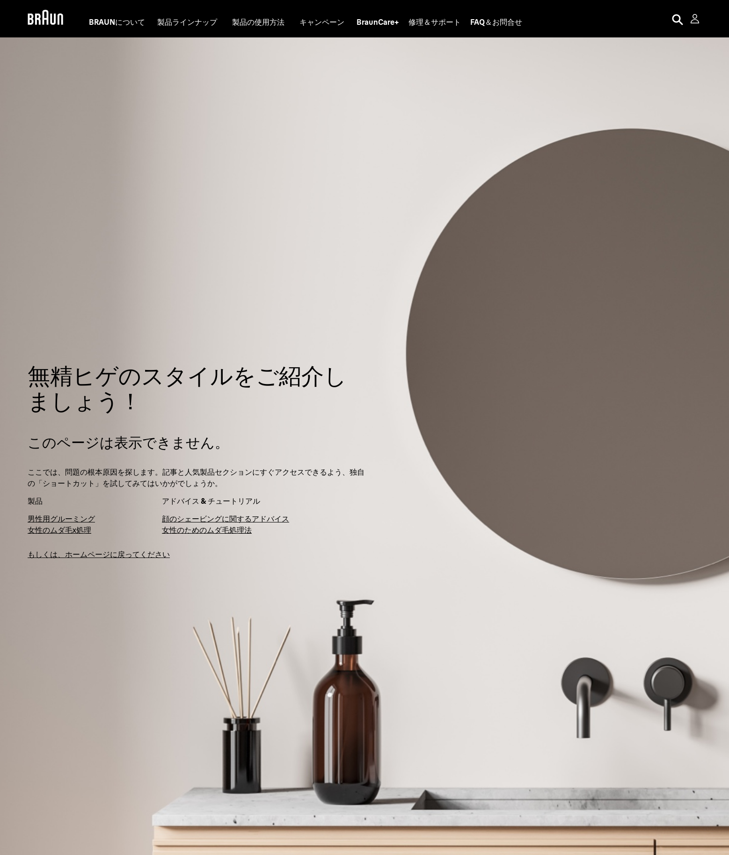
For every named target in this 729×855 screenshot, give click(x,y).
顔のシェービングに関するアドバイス (225, 518)
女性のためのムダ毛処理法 (207, 530)
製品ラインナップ (187, 22)
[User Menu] (695, 18)
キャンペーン (321, 22)
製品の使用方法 (258, 22)
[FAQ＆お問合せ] (496, 22)
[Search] (677, 18)
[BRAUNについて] (117, 22)
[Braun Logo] (45, 19)
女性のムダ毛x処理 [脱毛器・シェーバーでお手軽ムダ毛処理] (59, 530)
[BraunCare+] (378, 22)
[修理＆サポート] (434, 22)
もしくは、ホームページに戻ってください (99, 554)
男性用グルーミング (61, 518)
